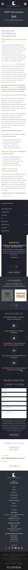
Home (14, 489)
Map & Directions (14, 520)
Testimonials (14, 497)
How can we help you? (7, 412)
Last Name (4, 393)
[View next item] (16, 266)
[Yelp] (22, 548)
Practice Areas (14, 495)
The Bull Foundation (14, 500)
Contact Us (14, 506)
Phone (3, 398)
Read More (4, 461)
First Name (4, 389)
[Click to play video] (22, 370)
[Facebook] (9, 548)
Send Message (14, 435)
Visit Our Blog (14, 466)
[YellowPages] (12, 548)
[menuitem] (14, 209)
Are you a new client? (7, 407)
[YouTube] (16, 548)
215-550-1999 (14, 483)
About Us (14, 492)
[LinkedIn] (19, 548)
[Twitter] (6, 548)
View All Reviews (14, 272)
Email (3, 402)
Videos (14, 503)
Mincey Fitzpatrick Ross (9, 64)
